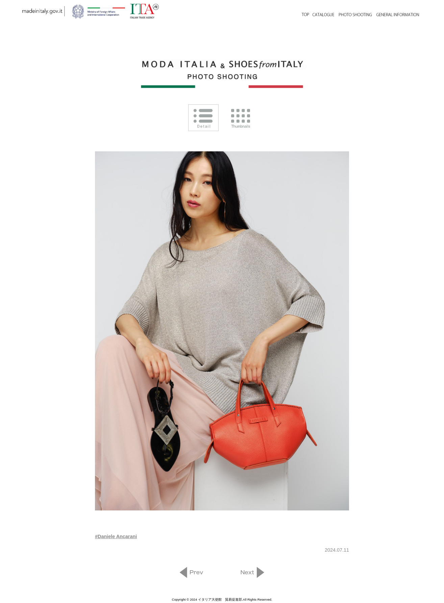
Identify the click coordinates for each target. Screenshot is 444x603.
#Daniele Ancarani (116, 536)
